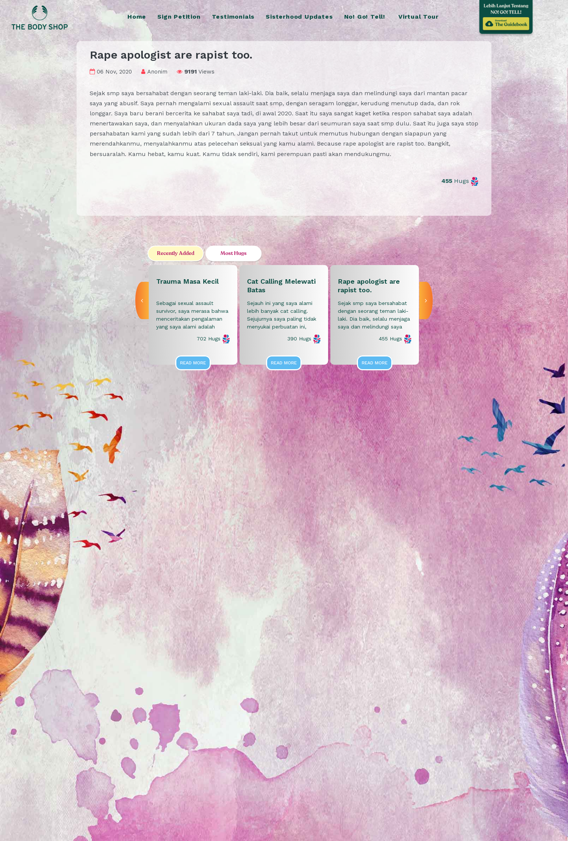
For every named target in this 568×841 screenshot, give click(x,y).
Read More (193, 362)
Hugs (459, 180)
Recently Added (175, 253)
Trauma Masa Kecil (187, 281)
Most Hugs (233, 253)
